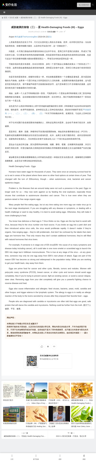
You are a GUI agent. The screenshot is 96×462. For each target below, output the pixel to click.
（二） (18, 113)
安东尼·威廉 (13, 18)
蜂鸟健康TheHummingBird (26, 37)
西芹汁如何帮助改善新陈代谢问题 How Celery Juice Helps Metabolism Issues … (82, 426)
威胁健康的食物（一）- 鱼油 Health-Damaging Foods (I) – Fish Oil (82, 403)
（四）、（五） (37, 113)
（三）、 (26, 113)
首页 (5, 18)
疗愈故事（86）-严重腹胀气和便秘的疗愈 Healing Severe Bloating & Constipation (36, 426)
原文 (50, 37)
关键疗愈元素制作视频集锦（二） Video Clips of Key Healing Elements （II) (36, 403)
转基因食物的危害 (10, 423)
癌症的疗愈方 (8, 400)
